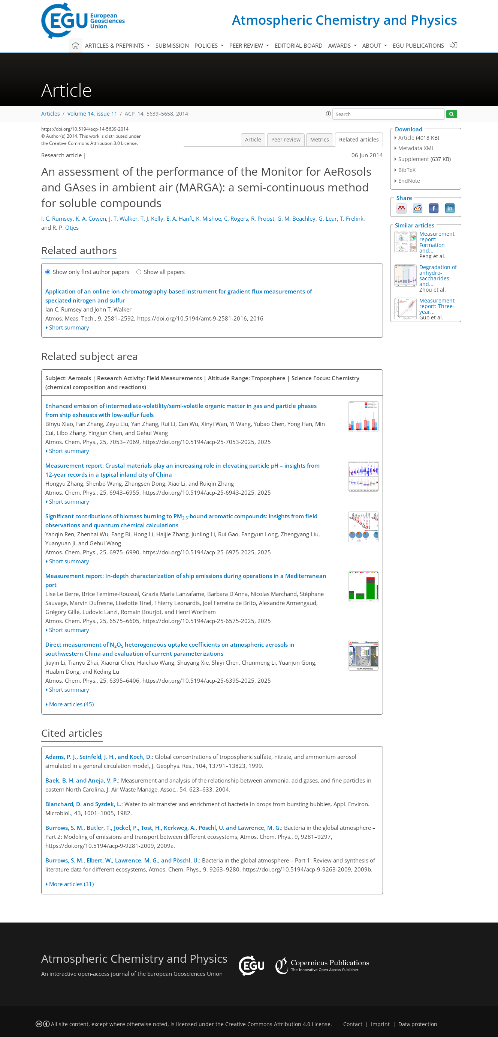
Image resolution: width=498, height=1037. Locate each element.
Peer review (286, 139)
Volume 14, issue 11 (92, 113)
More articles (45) (71, 704)
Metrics (319, 139)
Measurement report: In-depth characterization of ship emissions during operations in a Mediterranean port (185, 580)
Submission (172, 45)
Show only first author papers (87, 271)
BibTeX (407, 169)
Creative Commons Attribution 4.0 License (278, 1024)
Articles (50, 113)
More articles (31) (71, 884)
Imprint (380, 1024)
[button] (328, 113)
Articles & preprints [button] (115, 45)
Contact (352, 1024)
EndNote (409, 180)
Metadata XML (416, 148)
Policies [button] (206, 45)
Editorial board (299, 45)
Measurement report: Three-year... (437, 306)
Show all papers (160, 271)
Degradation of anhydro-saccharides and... (438, 275)
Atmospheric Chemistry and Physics (344, 20)
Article (253, 139)
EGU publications (418, 45)
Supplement (413, 159)
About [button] (372, 45)
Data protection (417, 1024)
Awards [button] (340, 45)
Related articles (359, 139)
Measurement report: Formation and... (437, 242)
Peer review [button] (247, 45)
